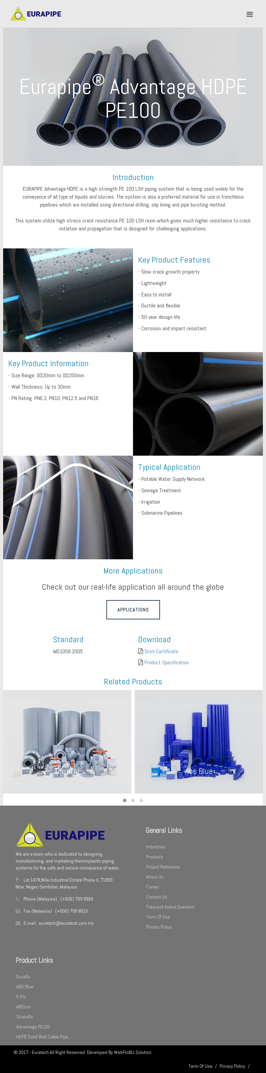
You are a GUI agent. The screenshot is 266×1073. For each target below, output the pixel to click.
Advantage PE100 (33, 1027)
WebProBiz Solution (132, 1052)
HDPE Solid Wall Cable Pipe (42, 1037)
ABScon (23, 1007)
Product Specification (166, 662)
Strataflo (24, 1017)
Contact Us (156, 897)
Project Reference (163, 867)
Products (154, 857)
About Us (154, 877)
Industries (156, 847)
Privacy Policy (159, 927)
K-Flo (21, 997)
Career (152, 887)
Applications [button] (133, 610)
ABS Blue (24, 987)
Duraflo (23, 977)
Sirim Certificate (161, 651)
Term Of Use (158, 917)
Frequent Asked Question (170, 907)
